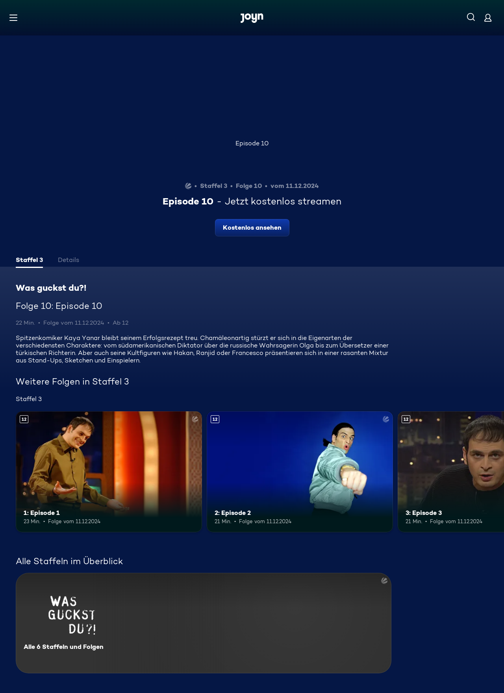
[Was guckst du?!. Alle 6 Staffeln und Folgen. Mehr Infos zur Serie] (203, 623)
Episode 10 (252, 143)
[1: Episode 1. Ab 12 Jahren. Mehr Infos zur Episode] (109, 471)
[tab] (29, 261)
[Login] (487, 17)
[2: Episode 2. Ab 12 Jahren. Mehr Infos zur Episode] (300, 471)
